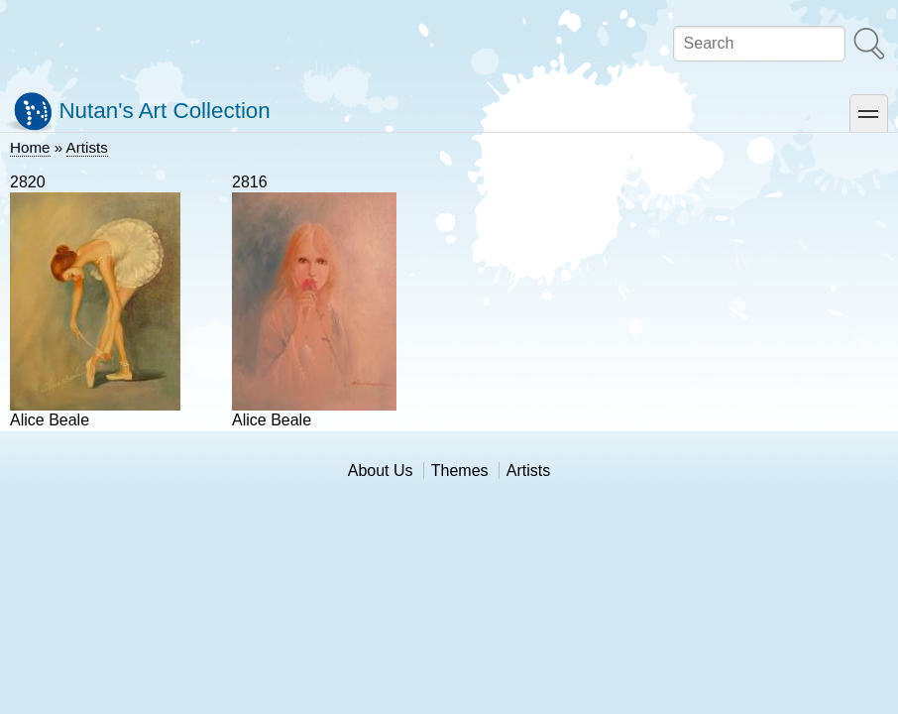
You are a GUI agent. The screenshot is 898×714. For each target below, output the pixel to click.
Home (30, 147)
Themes (460, 470)
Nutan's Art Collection (164, 110)
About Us (380, 470)
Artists (87, 147)
